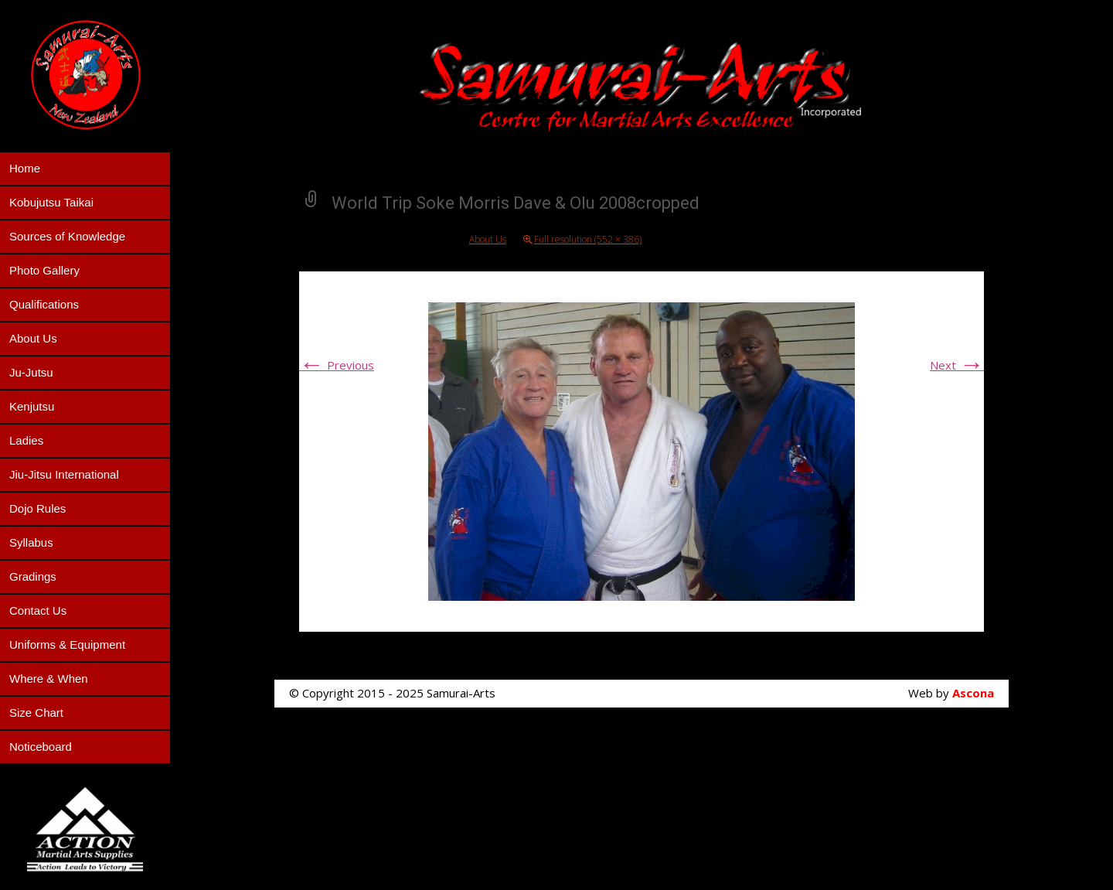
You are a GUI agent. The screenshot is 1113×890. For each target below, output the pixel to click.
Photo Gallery (44, 270)
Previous (336, 365)
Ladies (26, 440)
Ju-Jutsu (31, 372)
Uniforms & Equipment (67, 644)
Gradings (32, 576)
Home (24, 168)
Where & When (48, 678)
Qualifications (44, 304)
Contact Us (37, 610)
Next (957, 365)
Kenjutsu (31, 406)
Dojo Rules (37, 508)
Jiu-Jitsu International (64, 474)
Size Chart (36, 712)
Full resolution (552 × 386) (588, 239)
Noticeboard (40, 746)
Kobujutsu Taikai (51, 202)
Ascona (973, 693)
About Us (33, 338)
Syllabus (31, 542)
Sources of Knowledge (67, 236)
